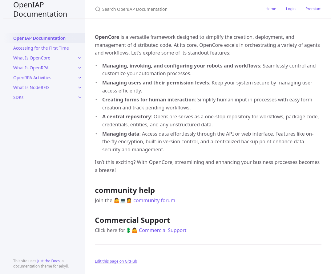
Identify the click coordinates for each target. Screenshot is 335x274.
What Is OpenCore (31, 58)
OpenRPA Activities (32, 77)
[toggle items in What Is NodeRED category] (80, 87)
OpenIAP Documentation (40, 9)
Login (291, 8)
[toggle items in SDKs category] (80, 97)
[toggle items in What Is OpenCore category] (80, 58)
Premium (313, 8)
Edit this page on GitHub (116, 261)
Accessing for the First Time (41, 48)
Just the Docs (48, 261)
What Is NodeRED (31, 87)
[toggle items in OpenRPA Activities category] (80, 78)
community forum (154, 200)
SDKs (18, 97)
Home (271, 8)
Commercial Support (163, 230)
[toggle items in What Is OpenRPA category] (80, 68)
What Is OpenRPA (31, 68)
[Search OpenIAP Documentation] (167, 9)
